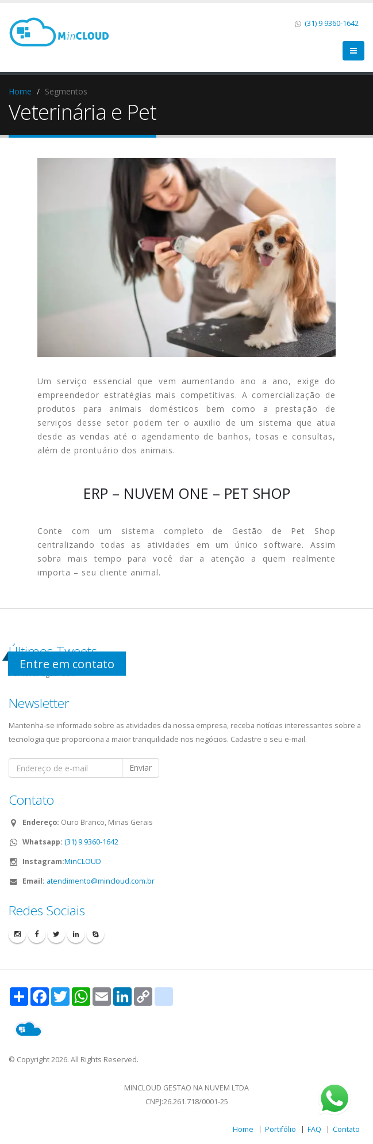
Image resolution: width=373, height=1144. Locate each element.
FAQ (314, 1129)
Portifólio (280, 1129)
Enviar (140, 767)
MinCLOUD (82, 861)
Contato (346, 1129)
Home (20, 91)
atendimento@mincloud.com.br (101, 881)
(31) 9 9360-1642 (331, 23)
